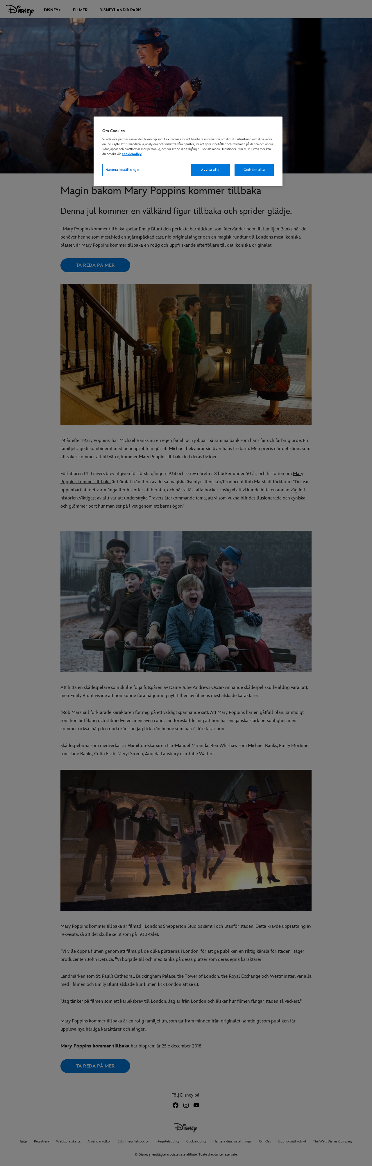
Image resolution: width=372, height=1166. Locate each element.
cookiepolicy (132, 154)
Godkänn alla (254, 170)
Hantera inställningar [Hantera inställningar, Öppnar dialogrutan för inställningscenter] (122, 170)
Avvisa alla (210, 170)
